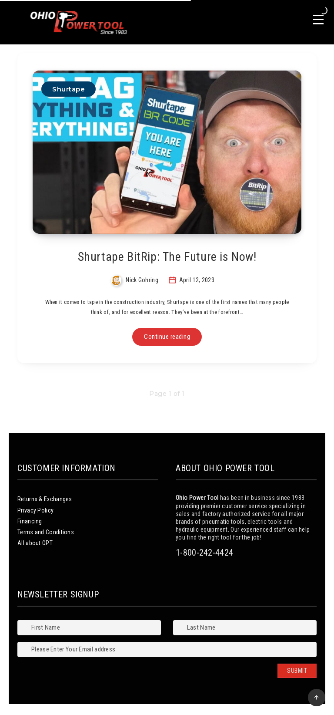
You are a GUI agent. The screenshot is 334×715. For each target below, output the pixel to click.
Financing (29, 521)
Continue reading (167, 337)
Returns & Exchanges (44, 499)
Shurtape (68, 89)
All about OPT (35, 543)
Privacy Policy (35, 510)
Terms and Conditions (45, 532)
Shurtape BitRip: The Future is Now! (167, 257)
